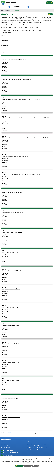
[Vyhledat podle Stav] (27, 53)
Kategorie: (4, 28)
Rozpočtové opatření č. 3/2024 (12, 344)
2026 (37, 28)
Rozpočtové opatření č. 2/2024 (12, 307)
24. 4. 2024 (5, 275)
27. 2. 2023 (5, 421)
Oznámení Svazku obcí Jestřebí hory (13, 233)
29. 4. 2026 (5, 201)
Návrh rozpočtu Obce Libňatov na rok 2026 (15, 156)
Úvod (2, 10)
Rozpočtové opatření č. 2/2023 (12, 289)
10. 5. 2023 (5, 257)
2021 (10, 28)
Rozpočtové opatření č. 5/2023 (12, 399)
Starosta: (10, 453)
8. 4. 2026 (4, 217)
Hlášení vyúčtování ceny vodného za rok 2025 (16, 60)
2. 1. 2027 (4, 88)
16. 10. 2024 (5, 348)
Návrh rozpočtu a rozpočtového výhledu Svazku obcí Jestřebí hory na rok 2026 (25, 138)
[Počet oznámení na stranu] (50, 433)
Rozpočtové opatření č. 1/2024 (11, 271)
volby (40, 30)
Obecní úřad (8, 10)
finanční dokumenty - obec (10, 30)
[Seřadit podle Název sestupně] (6, 36)
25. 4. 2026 (5, 221)
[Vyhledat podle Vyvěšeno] (27, 43)
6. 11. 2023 (4, 366)
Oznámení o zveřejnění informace (12, 213)
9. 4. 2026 (4, 197)
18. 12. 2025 (5, 237)
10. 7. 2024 (5, 312)
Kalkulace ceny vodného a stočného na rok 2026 (16, 80)
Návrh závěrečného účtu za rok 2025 (13, 193)
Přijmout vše (19, 465)
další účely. (30, 459)
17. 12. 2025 (5, 84)
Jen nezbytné (27, 465)
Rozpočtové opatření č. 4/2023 (12, 362)
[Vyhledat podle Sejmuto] (27, 48)
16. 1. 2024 (4, 403)
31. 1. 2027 (4, 241)
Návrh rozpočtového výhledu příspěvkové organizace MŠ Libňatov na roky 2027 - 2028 (26, 119)
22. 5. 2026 (5, 68)
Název (3, 36)
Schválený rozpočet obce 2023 (12, 417)
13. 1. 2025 (4, 385)
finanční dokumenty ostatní (28, 30)
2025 (31, 28)
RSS (50, 14)
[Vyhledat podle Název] (27, 38)
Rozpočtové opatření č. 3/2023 (12, 326)
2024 (26, 28)
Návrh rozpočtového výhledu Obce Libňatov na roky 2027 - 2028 (21, 100)
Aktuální (4, 72)
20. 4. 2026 (5, 64)
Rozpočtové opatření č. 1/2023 (11, 253)
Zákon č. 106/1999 (7, 33)
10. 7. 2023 (5, 293)
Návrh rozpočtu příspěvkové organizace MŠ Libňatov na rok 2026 (21, 175)
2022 (15, 28)
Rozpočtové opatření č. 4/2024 (12, 381)
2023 (20, 28)
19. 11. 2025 (5, 104)
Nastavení (35, 465)
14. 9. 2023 (5, 330)
